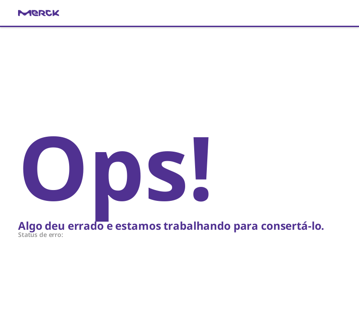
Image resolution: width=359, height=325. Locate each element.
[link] (179, 13)
